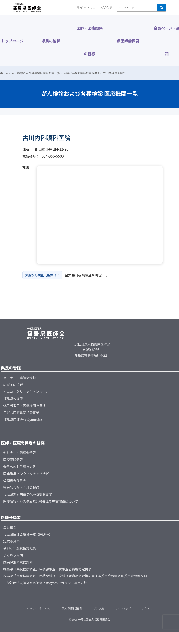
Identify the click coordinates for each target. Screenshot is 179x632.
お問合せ (106, 7)
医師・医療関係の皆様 (89, 40)
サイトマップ (86, 7)
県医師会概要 (128, 41)
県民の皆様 (50, 41)
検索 (161, 7)
